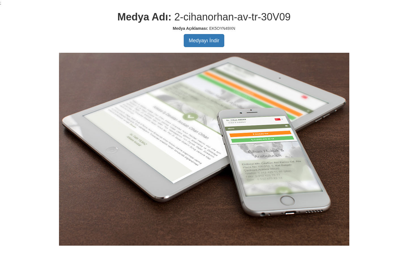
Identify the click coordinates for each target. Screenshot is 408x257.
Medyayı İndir (204, 40)
